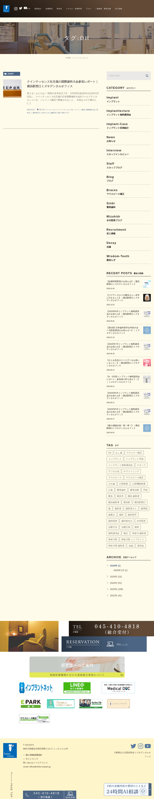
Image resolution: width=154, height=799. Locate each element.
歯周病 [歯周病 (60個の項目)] (144, 508)
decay (129, 244)
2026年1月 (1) (121, 570)
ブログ (88, 9)
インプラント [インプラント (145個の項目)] (115, 459)
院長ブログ (65, 113)
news (129, 139)
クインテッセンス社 (66, 110)
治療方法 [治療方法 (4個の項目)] (112, 527)
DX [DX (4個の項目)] (109, 452)
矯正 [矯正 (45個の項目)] (126, 533)
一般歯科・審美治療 (103, 9)
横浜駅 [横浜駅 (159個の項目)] (127, 502)
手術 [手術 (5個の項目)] (145, 490)
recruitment (129, 231)
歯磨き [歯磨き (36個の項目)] (111, 514)
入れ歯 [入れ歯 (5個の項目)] (111, 483)
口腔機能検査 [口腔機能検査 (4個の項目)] (139, 483)
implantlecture (129, 112)
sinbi (129, 205)
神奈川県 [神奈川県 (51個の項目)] (112, 539)
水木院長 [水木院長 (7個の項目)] (141, 521)
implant (129, 99)
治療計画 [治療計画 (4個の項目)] (125, 527)
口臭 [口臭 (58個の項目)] (110, 490)
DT (43, 110)
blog (129, 178)
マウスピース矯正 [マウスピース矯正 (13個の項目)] (135, 477)
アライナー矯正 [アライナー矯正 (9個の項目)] (134, 452)
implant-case (129, 125)
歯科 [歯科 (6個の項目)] (121, 514)
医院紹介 (38, 9)
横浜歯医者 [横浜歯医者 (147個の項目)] (113, 502)
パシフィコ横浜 (79, 110)
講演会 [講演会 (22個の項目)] (140, 545)
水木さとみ (45, 113)
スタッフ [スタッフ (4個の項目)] (141, 465)
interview (129, 152)
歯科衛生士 (37, 113)
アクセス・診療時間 (74, 9)
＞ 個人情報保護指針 (32, 755)
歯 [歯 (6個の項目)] (109, 508)
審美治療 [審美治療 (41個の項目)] (134, 490)
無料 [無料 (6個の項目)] (136, 527)
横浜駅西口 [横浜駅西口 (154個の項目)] (140, 502)
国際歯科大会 (90, 110)
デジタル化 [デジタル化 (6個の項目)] (113, 471)
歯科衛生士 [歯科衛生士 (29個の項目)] (126, 521)
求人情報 (118, 9)
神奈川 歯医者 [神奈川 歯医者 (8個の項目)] (139, 533)
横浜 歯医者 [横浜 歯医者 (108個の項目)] (134, 496)
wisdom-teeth (129, 258)
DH (40, 110)
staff (11, 74)
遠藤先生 (53, 113)
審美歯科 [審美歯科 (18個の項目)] (121, 490)
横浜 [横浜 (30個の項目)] (110, 496)
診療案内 (49, 9)
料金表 (59, 9)
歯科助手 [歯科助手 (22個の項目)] (132, 514)
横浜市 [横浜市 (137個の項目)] (120, 496)
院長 (59, 113)
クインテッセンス (51, 110)
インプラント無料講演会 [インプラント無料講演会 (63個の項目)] (120, 465)
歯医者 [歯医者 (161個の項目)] (118, 508)
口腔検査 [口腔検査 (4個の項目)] (123, 483)
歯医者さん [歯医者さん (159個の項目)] (131, 508)
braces (129, 192)
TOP (28, 9)
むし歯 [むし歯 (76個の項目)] (119, 452)
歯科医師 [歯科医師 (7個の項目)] (112, 521)
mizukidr (129, 218)
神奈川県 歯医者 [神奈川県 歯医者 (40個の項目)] (116, 545)
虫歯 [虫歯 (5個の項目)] (131, 545)
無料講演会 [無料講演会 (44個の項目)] (113, 533)
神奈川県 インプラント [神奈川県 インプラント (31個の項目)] (132, 539)
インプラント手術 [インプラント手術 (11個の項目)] (135, 459)
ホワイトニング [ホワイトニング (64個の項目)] (131, 471)
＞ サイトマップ (30, 759)
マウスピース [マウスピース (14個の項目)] (115, 477)
